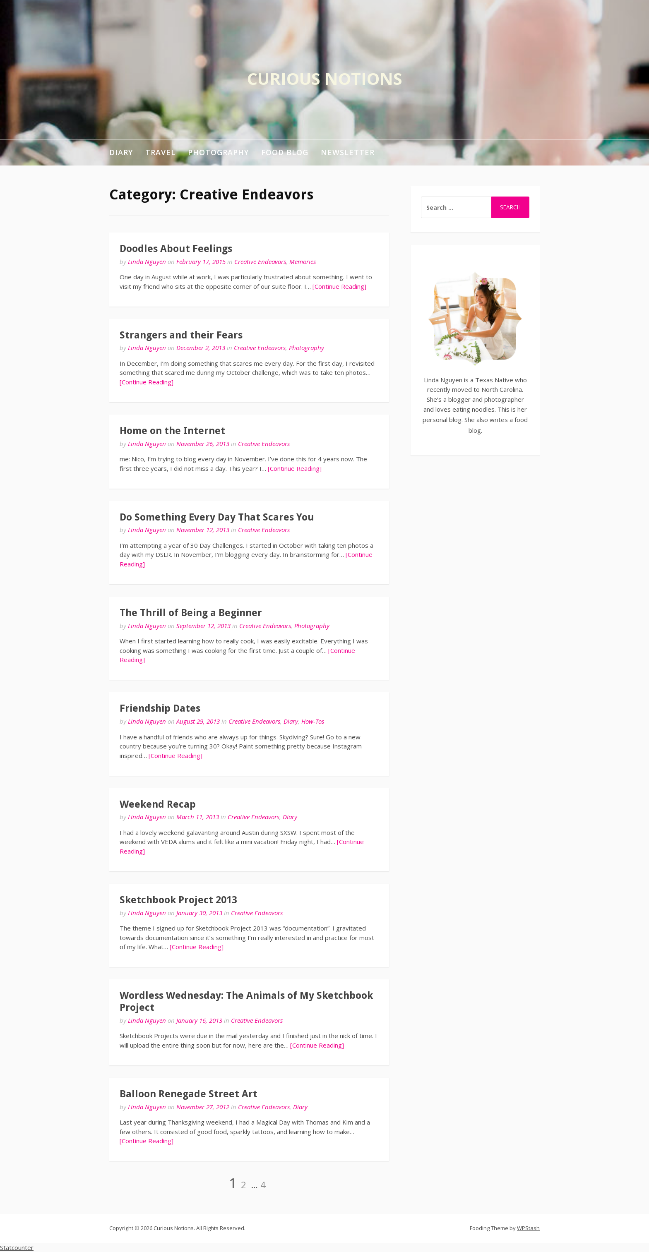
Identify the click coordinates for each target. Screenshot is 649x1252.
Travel (160, 152)
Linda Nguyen (147, 261)
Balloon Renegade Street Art (188, 1094)
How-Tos (312, 721)
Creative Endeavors (260, 261)
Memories (302, 261)
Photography (218, 152)
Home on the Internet (172, 431)
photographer (504, 399)
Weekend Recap (158, 804)
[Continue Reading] (339, 286)
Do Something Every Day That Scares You (217, 517)
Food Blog (284, 152)
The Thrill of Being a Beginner (191, 613)
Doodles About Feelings (176, 248)
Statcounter (17, 1247)
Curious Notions (324, 78)
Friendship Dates (160, 708)
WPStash (528, 1228)
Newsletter (348, 152)
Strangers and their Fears (181, 335)
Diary (121, 152)
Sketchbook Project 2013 (178, 900)
